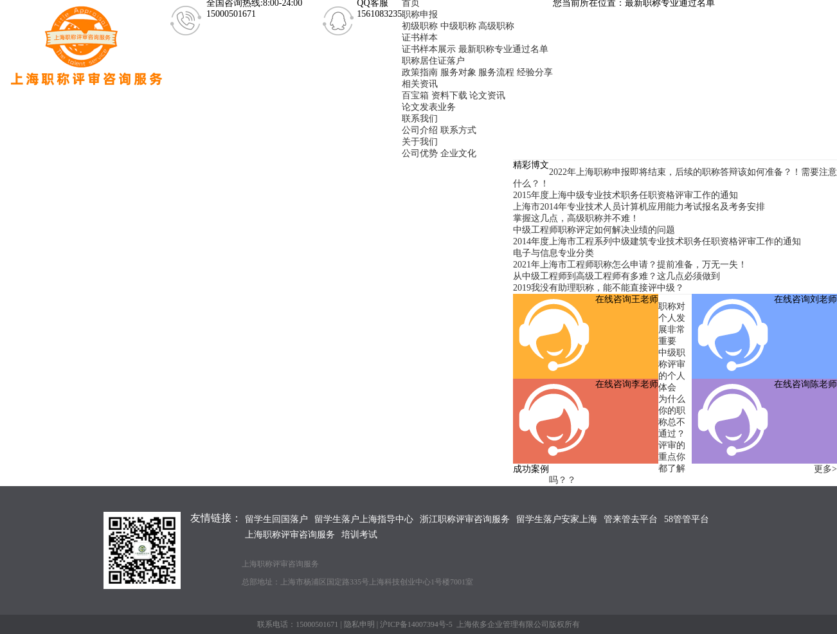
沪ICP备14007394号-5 (416, 624)
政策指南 (420, 72)
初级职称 (420, 26)
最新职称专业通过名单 (503, 49)
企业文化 (458, 153)
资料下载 (449, 95)
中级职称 (458, 26)
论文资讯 (487, 95)
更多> (825, 469)
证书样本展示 (429, 49)
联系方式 (458, 130)
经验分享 (535, 72)
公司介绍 (420, 130)
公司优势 (420, 153)
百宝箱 (415, 95)
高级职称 (496, 26)
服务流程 (496, 72)
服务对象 (458, 72)
